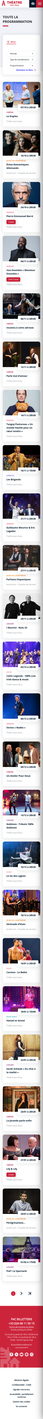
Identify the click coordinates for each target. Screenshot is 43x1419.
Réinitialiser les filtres (26, 70)
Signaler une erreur (21, 1389)
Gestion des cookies (21, 1401)
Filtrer (13, 42)
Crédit (28, 1385)
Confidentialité (18, 1385)
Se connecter (21, 1406)
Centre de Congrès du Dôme (21, 1327)
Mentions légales (21, 1380)
